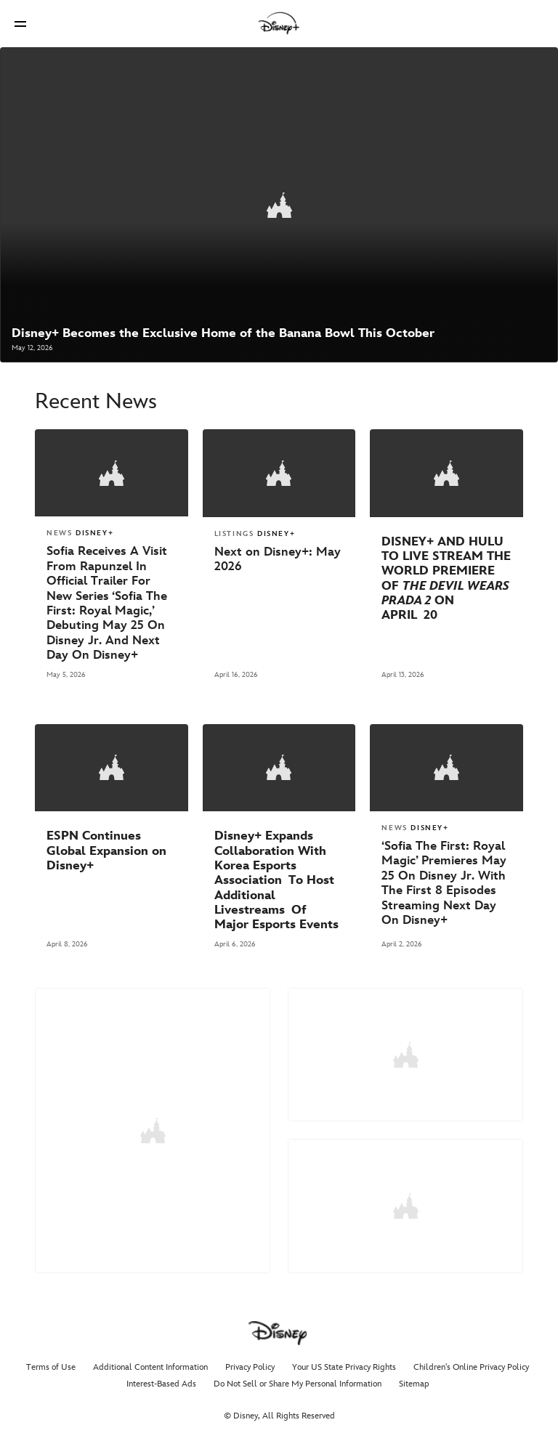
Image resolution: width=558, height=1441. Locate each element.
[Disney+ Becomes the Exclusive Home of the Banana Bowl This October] (223, 332)
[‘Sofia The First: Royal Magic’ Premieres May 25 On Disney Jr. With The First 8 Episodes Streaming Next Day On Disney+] (446, 879)
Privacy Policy (250, 1360)
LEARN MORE (337, 1061)
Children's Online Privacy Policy (471, 1360)
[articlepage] (279, 204)
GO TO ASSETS (341, 1220)
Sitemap (414, 1376)
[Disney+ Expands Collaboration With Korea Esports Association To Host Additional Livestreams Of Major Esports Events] (279, 876)
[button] (20, 23)
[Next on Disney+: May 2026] (279, 557)
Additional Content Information (150, 1360)
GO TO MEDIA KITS (152, 1238)
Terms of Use (51, 1360)
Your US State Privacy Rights (344, 1360)
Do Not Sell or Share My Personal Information (297, 1376)
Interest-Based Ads (161, 1376)
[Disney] (279, 23)
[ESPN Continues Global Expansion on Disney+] (111, 846)
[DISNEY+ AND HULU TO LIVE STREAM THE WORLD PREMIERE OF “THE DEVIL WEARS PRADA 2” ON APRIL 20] (446, 576)
